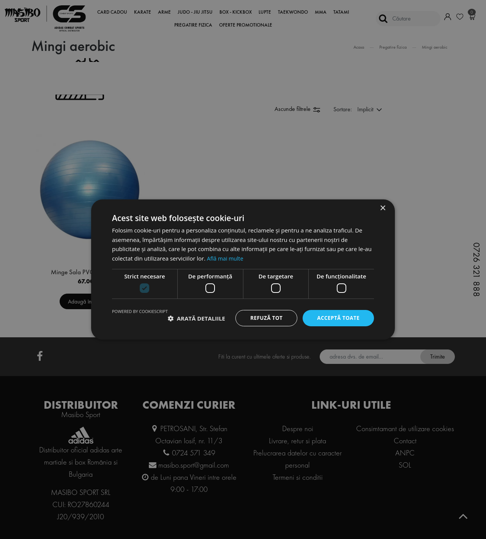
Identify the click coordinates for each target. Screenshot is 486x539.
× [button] (382, 208)
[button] (196, 318)
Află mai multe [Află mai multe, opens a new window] (226, 258)
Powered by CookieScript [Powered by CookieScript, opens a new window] (140, 311)
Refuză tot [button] (264, 318)
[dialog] (243, 269)
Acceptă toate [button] (338, 318)
